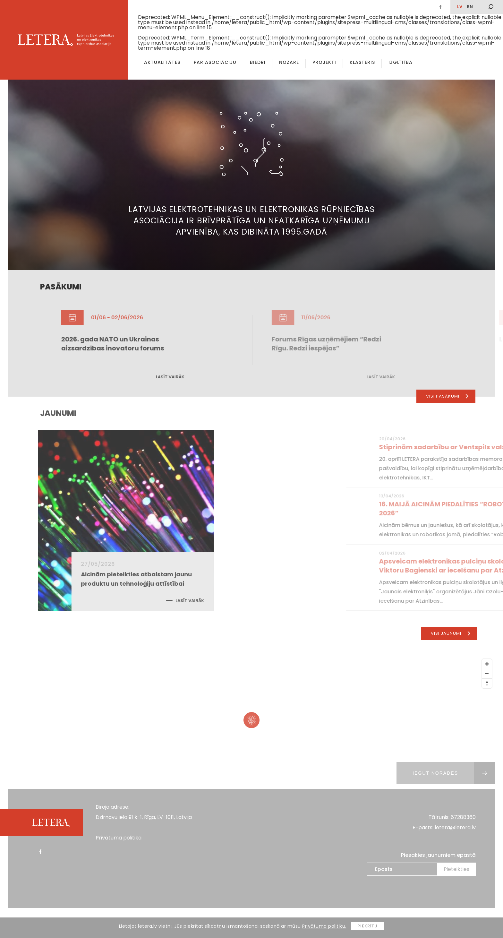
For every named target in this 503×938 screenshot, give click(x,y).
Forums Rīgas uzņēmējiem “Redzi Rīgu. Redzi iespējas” (393, 344)
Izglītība (400, 62)
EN (470, 6)
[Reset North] (487, 683)
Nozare (289, 62)
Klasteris (362, 62)
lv (460, 6)
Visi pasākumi (447, 396)
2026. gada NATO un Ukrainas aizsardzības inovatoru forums (162, 344)
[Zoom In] (487, 664)
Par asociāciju (215, 62)
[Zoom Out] (487, 673)
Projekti (324, 62)
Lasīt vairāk (219, 377)
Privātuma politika (118, 837)
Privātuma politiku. (324, 926)
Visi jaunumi (450, 633)
